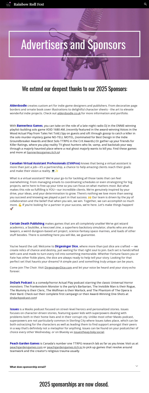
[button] (145, 4)
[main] (74, 44)
